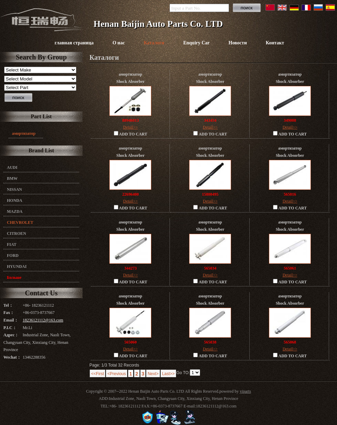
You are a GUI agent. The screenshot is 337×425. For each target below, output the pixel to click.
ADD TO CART (131, 134)
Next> (153, 373)
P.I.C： (10, 327)
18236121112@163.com (43, 320)
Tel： (8, 305)
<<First (97, 373)
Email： (10, 320)
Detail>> (130, 127)
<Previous (116, 373)
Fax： (8, 312)
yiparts (245, 391)
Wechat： (12, 357)
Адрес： (11, 335)
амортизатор (23, 133)
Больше (14, 277)
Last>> (168, 373)
